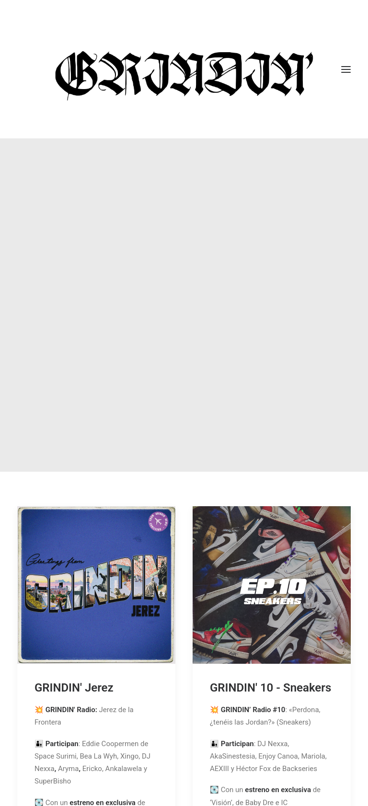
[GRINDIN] (184, 69)
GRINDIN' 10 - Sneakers (270, 621)
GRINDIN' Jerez (74, 621)
